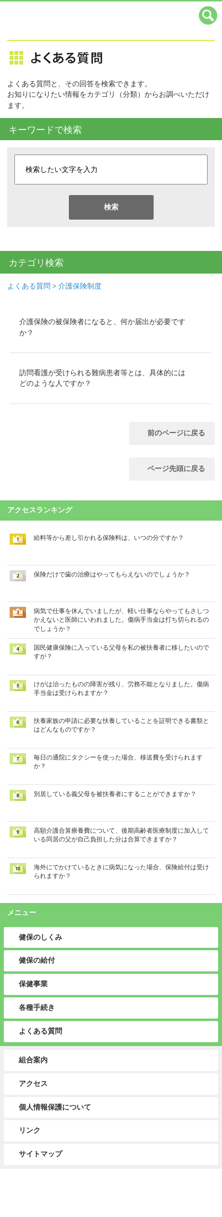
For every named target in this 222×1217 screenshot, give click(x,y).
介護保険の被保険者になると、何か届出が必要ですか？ (102, 327)
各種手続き (37, 1007)
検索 (111, 207)
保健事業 (33, 984)
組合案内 (33, 1060)
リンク (29, 1130)
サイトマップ (40, 1154)
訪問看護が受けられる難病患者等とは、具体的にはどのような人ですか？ (102, 378)
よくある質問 (29, 286)
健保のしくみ (40, 937)
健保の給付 (37, 960)
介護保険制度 (80, 286)
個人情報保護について (55, 1107)
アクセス (33, 1083)
